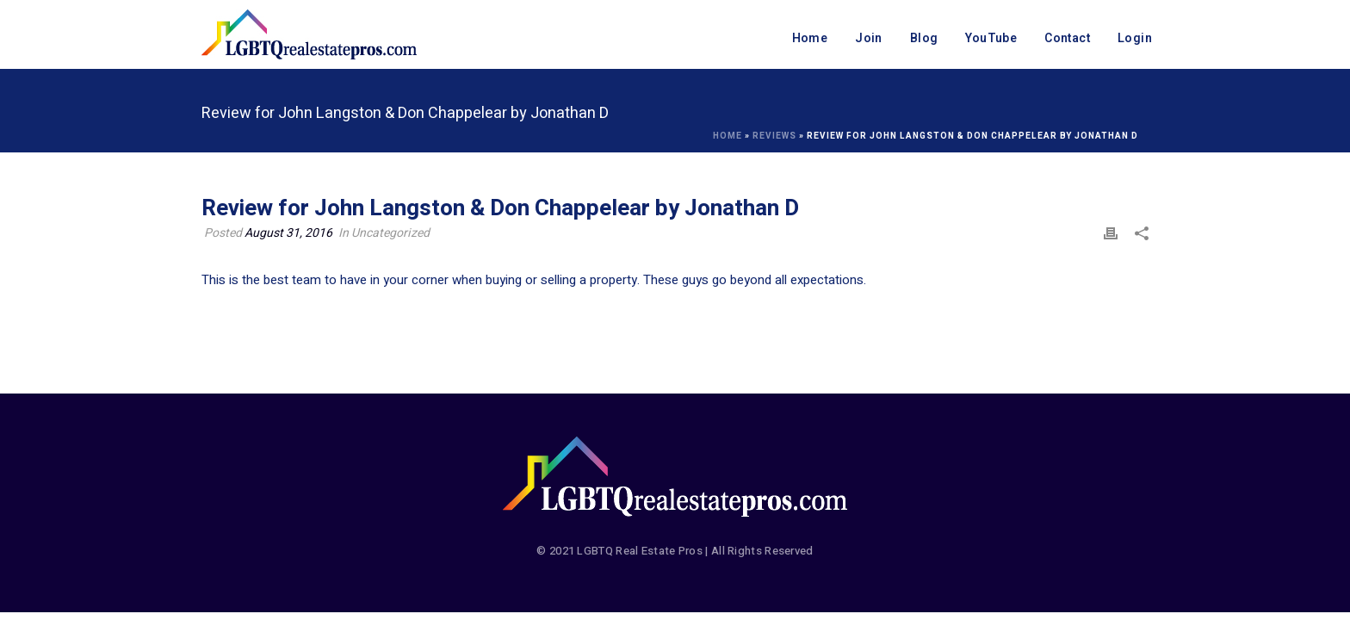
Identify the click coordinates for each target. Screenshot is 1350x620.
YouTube (991, 38)
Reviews (774, 136)
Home (810, 38)
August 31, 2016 (288, 233)
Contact (1067, 38)
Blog (924, 38)
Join (868, 38)
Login (1135, 38)
